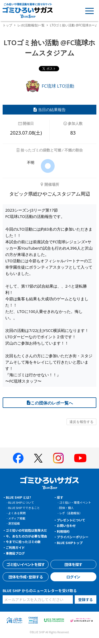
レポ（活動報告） (70, 513)
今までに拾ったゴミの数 (23, 541)
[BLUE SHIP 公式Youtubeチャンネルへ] (80, 458)
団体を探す (73, 564)
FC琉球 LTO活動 (49, 86)
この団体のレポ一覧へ (49, 403)
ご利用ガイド (15, 547)
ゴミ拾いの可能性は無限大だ (26, 530)
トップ (7, 25)
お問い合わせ (66, 525)
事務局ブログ (15, 553)
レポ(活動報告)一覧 (31, 25)
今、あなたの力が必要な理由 (26, 536)
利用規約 (63, 531)
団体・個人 (66, 508)
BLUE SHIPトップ (70, 542)
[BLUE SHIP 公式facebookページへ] (18, 458)
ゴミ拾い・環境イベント (75, 502)
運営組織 (14, 523)
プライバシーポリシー (72, 537)
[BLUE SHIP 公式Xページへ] (38, 458)
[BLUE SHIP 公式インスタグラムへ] (58, 458)
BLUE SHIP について (21, 502)
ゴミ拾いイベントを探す (25, 564)
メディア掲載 (16, 518)
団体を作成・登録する (25, 576)
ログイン (73, 576)
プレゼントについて (71, 520)
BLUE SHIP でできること (24, 508)
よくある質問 (17, 513)
